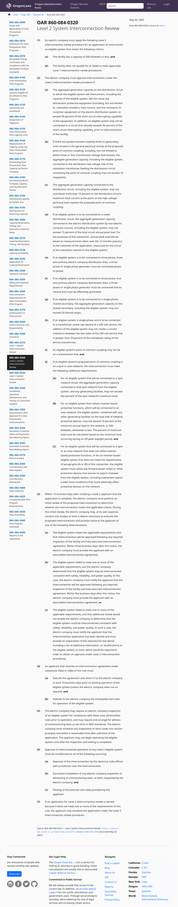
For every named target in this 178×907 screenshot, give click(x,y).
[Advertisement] (149, 78)
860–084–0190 (19, 198)
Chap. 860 (25, 14)
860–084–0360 (19, 432)
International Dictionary (155, 899)
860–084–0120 (18, 94)
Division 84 (38, 14)
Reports (109, 886)
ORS (150, 886)
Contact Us (111, 882)
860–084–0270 (17, 313)
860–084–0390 (17, 478)
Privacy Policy (112, 899)
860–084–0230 (19, 262)
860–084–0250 (19, 282)
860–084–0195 (18, 210)
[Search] (125, 6)
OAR (16, 14)
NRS (144, 877)
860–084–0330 (17, 377)
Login (167, 4)
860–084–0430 (17, 513)
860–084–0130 (17, 107)
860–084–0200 (19, 226)
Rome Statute (149, 895)
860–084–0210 (19, 241)
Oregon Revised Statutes (79, 5)
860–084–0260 (18, 297)
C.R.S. (145, 867)
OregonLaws (22, 6)
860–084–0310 (17, 347)
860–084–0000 (19, 28)
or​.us (161, 25)
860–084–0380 (18, 467)
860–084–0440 (17, 523)
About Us (110, 872)
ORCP (102, 4)
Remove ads (151, 5)
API (106, 877)
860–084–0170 (18, 165)
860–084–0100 (18, 80)
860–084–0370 (17, 456)
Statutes (146, 872)
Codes (145, 863)
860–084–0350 (18, 416)
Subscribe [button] (14, 874)
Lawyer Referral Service (62, 873)
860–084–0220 (18, 251)
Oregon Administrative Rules (48, 5)
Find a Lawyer (112, 863)
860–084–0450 (17, 535)
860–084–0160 (18, 147)
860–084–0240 (18, 272)
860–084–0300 (17, 335)
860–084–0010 (19, 45)
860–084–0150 (18, 131)
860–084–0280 (19, 325)
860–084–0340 (19, 395)
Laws (144, 881)
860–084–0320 (17, 362)
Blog (107, 868)
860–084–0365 (19, 446)
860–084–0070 (19, 63)
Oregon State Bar (63, 862)
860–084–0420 (19, 501)
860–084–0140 (17, 119)
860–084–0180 (18, 183)
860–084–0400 (17, 489)
